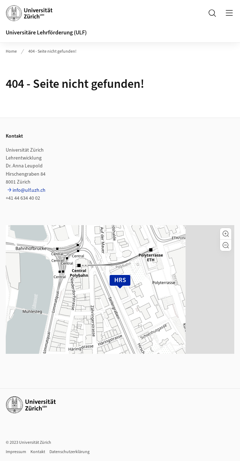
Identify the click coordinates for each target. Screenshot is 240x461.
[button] (225, 233)
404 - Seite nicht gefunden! (52, 51)
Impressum (16, 452)
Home (11, 51)
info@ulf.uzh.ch (29, 190)
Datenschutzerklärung (69, 452)
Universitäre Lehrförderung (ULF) (46, 33)
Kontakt (37, 452)
